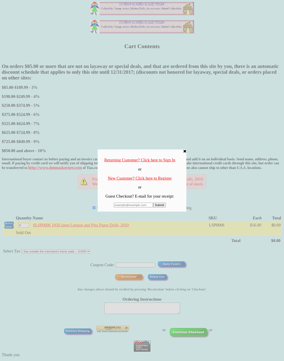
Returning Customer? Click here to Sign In (139, 160)
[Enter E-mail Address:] (133, 205)
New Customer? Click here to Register (140, 178)
